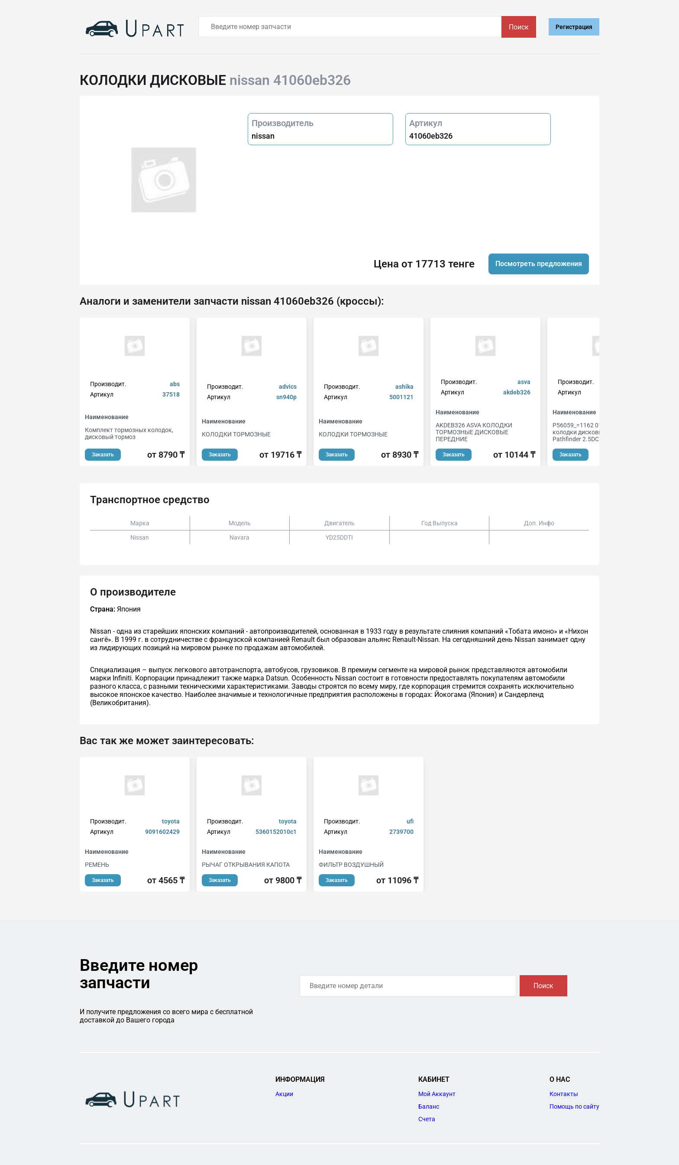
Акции (284, 1093)
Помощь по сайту (574, 1106)
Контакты (564, 1093)
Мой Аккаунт (437, 1093)
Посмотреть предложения (538, 264)
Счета (426, 1119)
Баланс (428, 1106)
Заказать (103, 455)
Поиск (519, 27)
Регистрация (574, 26)
